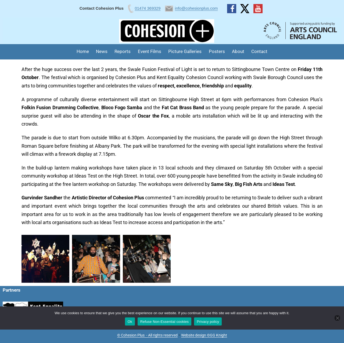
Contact (259, 51)
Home (83, 51)
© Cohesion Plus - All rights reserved (147, 335)
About (238, 51)
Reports (122, 51)
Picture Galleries (185, 51)
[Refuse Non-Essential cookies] (337, 318)
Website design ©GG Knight (204, 335)
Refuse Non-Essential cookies (164, 322)
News (102, 51)
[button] (45, 259)
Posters (217, 51)
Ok (130, 322)
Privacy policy (208, 322)
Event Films (149, 51)
